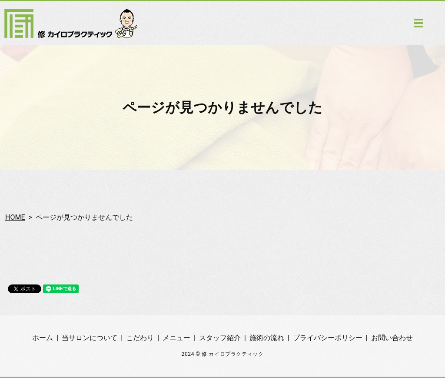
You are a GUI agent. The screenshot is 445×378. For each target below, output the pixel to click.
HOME (15, 217)
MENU (418, 23)
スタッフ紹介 (220, 338)
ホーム (42, 338)
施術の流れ (266, 338)
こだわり (140, 338)
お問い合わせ (392, 338)
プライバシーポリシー (327, 338)
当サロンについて (89, 338)
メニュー (176, 338)
